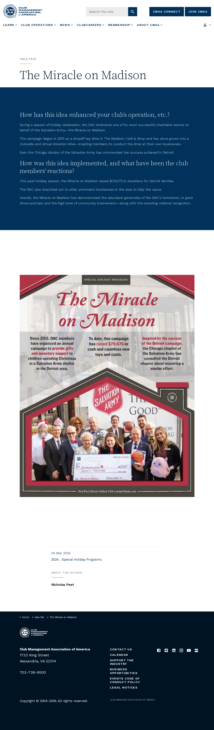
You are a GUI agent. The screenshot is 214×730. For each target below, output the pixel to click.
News (65, 25)
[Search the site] (111, 11)
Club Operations (37, 25)
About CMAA (148, 25)
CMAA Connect (167, 11)
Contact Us (121, 649)
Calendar (119, 655)
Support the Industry (122, 662)
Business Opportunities (124, 671)
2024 (55, 559)
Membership (119, 25)
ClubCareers (89, 25)
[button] (132, 11)
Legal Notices (124, 687)
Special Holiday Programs (82, 559)
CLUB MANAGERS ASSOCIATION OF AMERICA (132, 700)
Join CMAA (198, 11)
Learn (8, 25)
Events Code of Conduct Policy (125, 680)
